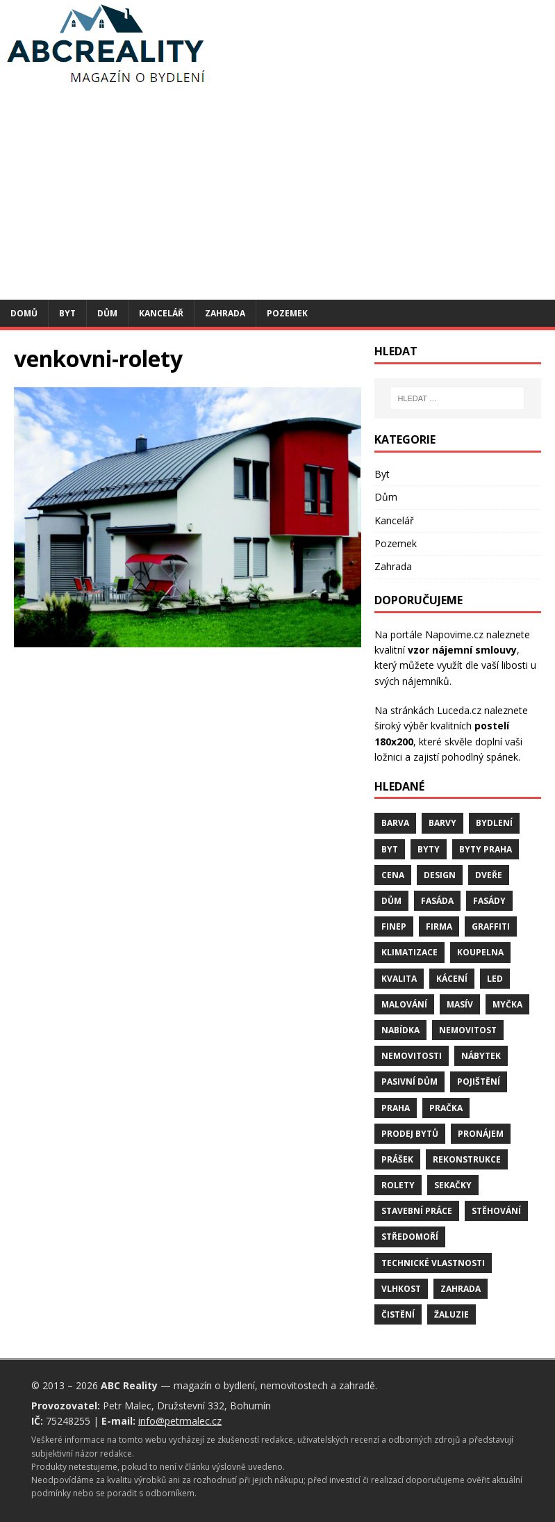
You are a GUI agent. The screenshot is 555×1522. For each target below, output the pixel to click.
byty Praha (485, 849)
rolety (398, 1185)
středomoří (409, 1236)
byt (389, 849)
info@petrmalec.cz (180, 1420)
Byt (67, 313)
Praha (395, 1108)
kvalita (399, 979)
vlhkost (401, 1289)
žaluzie (451, 1314)
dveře (488, 875)
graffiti (491, 926)
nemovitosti (411, 1056)
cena (392, 875)
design (440, 875)
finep (393, 926)
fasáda (437, 901)
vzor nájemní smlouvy (462, 649)
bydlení (494, 823)
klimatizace (409, 952)
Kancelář (161, 313)
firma (439, 926)
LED (495, 979)
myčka (507, 1004)
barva (395, 823)
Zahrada (225, 313)
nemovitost (468, 1030)
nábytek (481, 1056)
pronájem (481, 1134)
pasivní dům (409, 1081)
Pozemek (287, 313)
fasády (489, 901)
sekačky (453, 1185)
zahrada (460, 1289)
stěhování (496, 1211)
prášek (397, 1159)
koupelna (480, 952)
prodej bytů (409, 1134)
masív (460, 1004)
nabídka (400, 1030)
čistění (398, 1314)
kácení (451, 979)
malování (404, 1004)
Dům (107, 313)
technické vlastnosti (433, 1263)
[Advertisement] (277, 195)
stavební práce (416, 1211)
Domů (24, 313)
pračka (446, 1108)
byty (428, 849)
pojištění (478, 1081)
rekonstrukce (467, 1159)
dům (391, 901)
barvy (442, 823)
